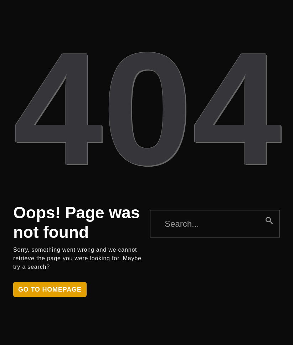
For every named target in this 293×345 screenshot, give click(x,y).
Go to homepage (50, 289)
